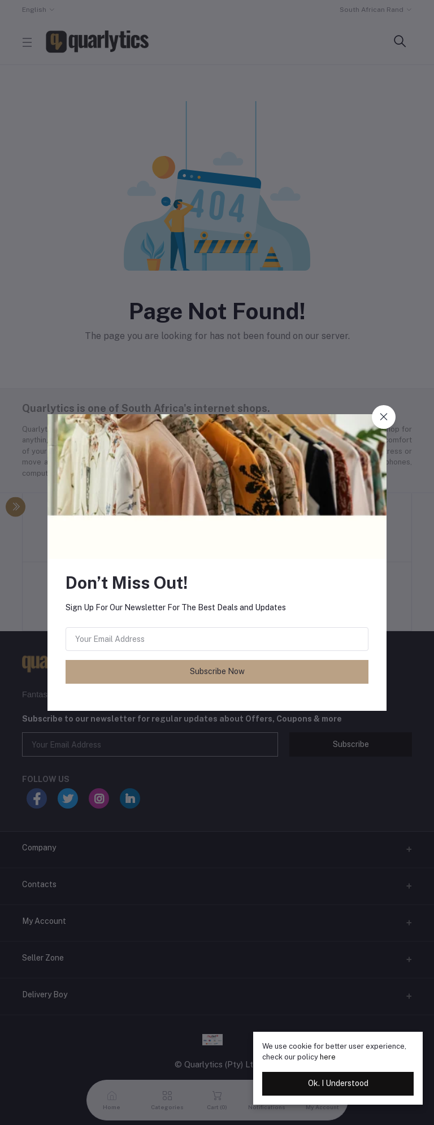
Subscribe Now (217, 671)
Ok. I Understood (338, 1083)
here (328, 1057)
